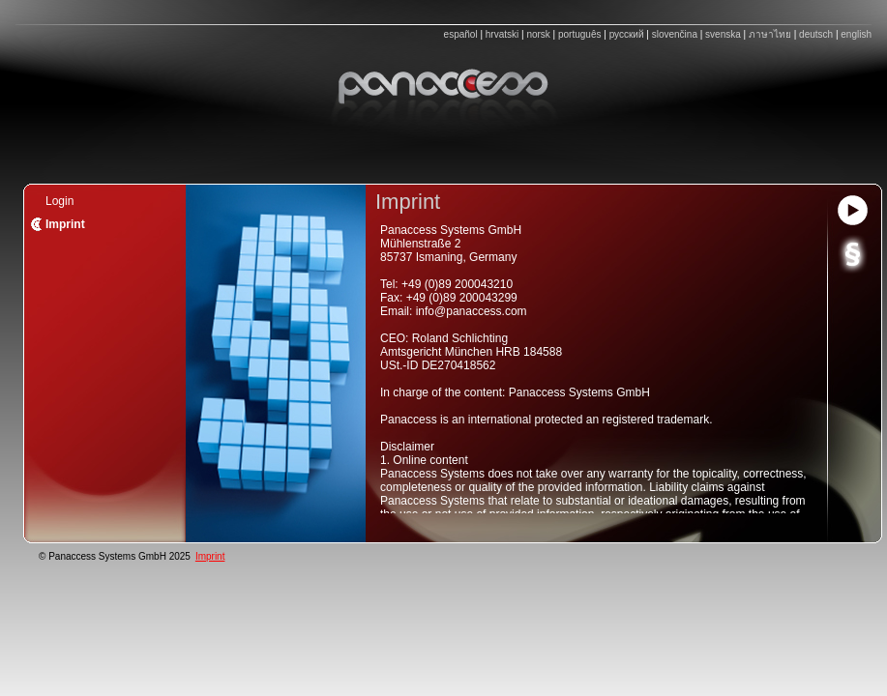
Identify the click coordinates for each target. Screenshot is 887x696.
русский (626, 34)
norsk (537, 34)
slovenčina (674, 34)
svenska (723, 34)
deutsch (816, 34)
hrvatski (502, 34)
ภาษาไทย (770, 34)
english (856, 34)
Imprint (210, 556)
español (461, 34)
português (579, 34)
